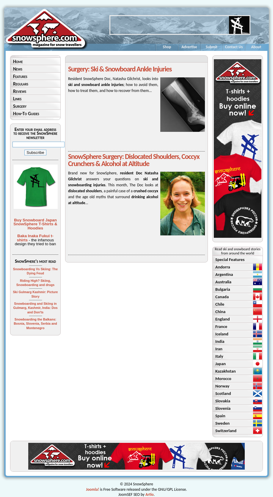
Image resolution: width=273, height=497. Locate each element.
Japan (220, 363)
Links (17, 98)
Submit (211, 46)
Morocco (223, 378)
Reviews (19, 91)
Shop (167, 46)
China (220, 311)
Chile (219, 304)
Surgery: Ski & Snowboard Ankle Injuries (120, 69)
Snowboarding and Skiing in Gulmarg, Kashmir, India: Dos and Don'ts (35, 308)
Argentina (224, 274)
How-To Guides (26, 113)
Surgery (19, 106)
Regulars (20, 84)
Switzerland (225, 430)
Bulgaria (222, 289)
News (17, 69)
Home (18, 61)
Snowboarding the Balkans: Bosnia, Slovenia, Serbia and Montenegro (35, 324)
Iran (218, 348)
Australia (223, 282)
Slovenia (222, 408)
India (219, 341)
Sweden (222, 423)
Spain (220, 415)
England (222, 319)
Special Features (229, 259)
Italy (219, 356)
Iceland (221, 334)
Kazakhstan (225, 371)
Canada (222, 296)
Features (20, 76)
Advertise (189, 46)
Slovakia (222, 401)
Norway (222, 386)
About (256, 46)
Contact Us (234, 46)
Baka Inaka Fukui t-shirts (35, 238)
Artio (149, 494)
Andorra (222, 267)
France (221, 326)
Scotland (223, 393)
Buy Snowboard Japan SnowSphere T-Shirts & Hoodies (35, 224)
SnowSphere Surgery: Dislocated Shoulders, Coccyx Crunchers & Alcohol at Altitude (133, 160)
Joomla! (92, 489)
